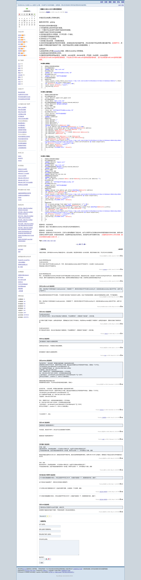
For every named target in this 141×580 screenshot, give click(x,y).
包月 (19, 66)
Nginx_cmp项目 (22, 107)
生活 (19, 44)
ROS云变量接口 (22, 134)
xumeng (105, 269)
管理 (19, 84)
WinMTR (20, 158)
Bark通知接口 (21, 127)
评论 (118, 2)
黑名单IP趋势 (21, 92)
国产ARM (20, 55)
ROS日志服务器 (22, 132)
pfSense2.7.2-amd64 (23, 173)
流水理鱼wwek (22, 286)
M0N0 (19, 35)
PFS (19, 37)
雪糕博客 (20, 288)
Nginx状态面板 (22, 109)
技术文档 (20, 42)
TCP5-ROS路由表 (23, 284)
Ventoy (20, 160)
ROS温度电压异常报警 (24, 99)
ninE (103, 439)
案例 (19, 70)
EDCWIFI (20, 249)
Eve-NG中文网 (22, 279)
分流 (19, 81)
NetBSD (20, 50)
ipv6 (52, 240)
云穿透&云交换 (22, 114)
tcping (19, 156)
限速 (19, 72)
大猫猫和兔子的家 (77, 569)
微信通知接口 (21, 123)
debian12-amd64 (22, 169)
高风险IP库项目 (22, 145)
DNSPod (20, 282)
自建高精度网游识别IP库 (24, 193)
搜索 (110, 2)
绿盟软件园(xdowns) (23, 275)
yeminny (102, 409)
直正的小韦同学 (103, 491)
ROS (66, 12)
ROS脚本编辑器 (22, 143)
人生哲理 (20, 46)
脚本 (19, 79)
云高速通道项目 (22, 147)
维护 (19, 68)
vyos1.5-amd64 (22, 175)
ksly (105, 355)
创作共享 (24, 569)
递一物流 (20, 267)
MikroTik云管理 (22, 112)
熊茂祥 (48, 12)
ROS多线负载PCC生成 (24, 96)
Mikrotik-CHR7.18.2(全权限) (25, 182)
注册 (119, 5)
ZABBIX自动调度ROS (24, 195)
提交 (42, 562)
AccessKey (57, 51)
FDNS (19, 197)
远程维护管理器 (22, 129)
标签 (114, 2)
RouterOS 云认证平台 (24, 260)
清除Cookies (58, 572)
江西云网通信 (21, 262)
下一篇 (83, 244)
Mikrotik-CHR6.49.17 (23, 178)
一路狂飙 (20, 291)
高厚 (19, 251)
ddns (48, 240)
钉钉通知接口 (21, 125)
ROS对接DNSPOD (23, 138)
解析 (45, 240)
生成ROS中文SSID (23, 94)
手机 (19, 48)
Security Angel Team (30, 570)
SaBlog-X (45, 570)
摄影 (19, 53)
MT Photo (20, 277)
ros (19, 63)
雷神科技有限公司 (23, 264)
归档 (105, 2)
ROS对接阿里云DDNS (24, 136)
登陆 (122, 5)
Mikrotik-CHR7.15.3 (23, 180)
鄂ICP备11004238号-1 (68, 572)
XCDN (19, 200)
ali (43, 240)
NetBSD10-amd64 (23, 171)
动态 (54, 240)
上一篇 (78, 244)
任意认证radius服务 (23, 118)
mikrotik (20, 75)
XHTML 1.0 (51, 572)
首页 (101, 2)
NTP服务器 (21, 116)
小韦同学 (104, 417)
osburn (106, 333)
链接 (122, 2)
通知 (19, 77)
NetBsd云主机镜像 (23, 184)
